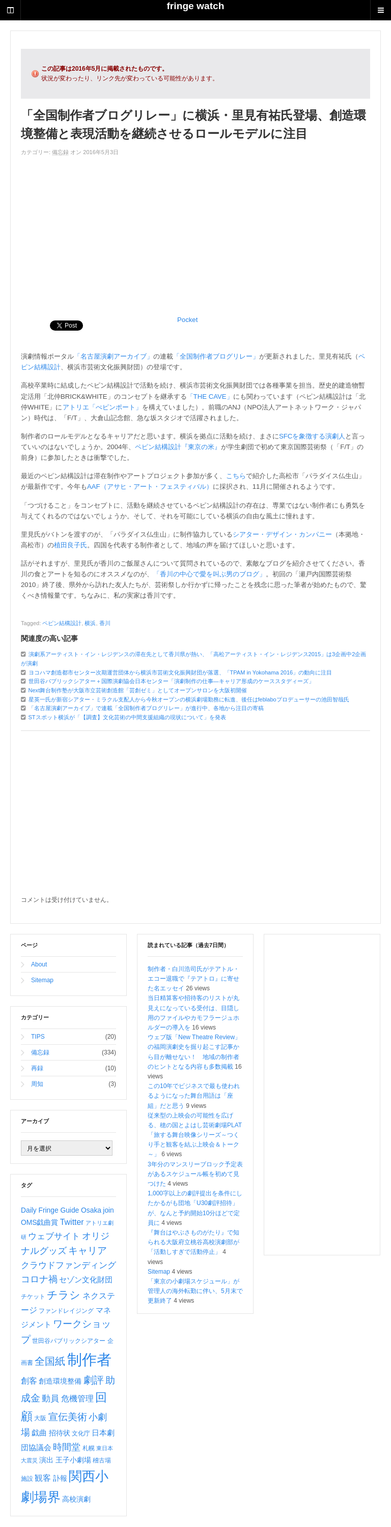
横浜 (90, 623)
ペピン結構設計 (61, 623)
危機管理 (77, 1398)
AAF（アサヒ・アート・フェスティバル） (150, 486)
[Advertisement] (195, 233)
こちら (236, 476)
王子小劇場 (73, 1460)
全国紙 (50, 1361)
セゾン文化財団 (86, 1280)
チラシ (63, 1295)
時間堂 (66, 1447)
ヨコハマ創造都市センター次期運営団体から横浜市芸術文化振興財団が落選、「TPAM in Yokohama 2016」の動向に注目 (180, 672)
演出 (46, 1460)
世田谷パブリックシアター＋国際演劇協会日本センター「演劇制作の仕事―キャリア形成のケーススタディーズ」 (171, 681)
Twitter (72, 1222)
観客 (43, 1478)
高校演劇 (76, 1499)
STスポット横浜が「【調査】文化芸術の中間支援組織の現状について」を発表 (127, 717)
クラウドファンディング (68, 1265)
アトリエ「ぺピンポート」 (102, 407)
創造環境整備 (60, 1381)
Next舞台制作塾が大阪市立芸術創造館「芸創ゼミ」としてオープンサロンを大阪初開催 (138, 690)
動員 (50, 1398)
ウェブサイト (54, 1236)
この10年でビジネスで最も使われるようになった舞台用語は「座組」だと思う (194, 1095)
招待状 (59, 1433)
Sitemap (42, 980)
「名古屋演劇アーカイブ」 (113, 356)
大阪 (40, 1418)
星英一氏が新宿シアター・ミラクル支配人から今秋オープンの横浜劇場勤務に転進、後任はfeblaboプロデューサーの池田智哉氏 (189, 699)
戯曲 (39, 1433)
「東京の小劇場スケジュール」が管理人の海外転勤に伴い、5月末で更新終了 (195, 1291)
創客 (29, 1380)
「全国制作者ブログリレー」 (216, 356)
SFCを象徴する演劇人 (312, 436)
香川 (104, 623)
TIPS (38, 1036)
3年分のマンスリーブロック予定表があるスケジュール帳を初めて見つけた (195, 1174)
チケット (33, 1296)
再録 (37, 1068)
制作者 (89, 1359)
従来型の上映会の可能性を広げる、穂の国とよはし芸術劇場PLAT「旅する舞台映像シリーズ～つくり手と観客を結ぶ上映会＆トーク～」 (195, 1135)
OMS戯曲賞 (39, 1222)
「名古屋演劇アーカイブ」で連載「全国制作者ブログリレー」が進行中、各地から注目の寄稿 (146, 708)
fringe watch (195, 6)
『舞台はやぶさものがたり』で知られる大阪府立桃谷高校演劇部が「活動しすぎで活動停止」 (193, 1242)
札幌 (88, 1448)
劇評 (93, 1380)
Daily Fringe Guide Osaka (61, 1210)
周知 (37, 1084)
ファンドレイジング (66, 1310)
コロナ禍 (39, 1279)
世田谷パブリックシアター (68, 1340)
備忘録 (60, 152)
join (108, 1210)
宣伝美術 (67, 1417)
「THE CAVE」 (210, 396)
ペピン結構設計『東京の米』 (178, 447)
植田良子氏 (70, 545)
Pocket (187, 320)
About (39, 964)
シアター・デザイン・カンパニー (282, 534)
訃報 (60, 1478)
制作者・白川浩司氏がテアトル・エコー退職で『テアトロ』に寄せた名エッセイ (193, 978)
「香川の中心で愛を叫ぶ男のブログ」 (209, 574)
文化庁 (81, 1433)
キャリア (87, 1250)
